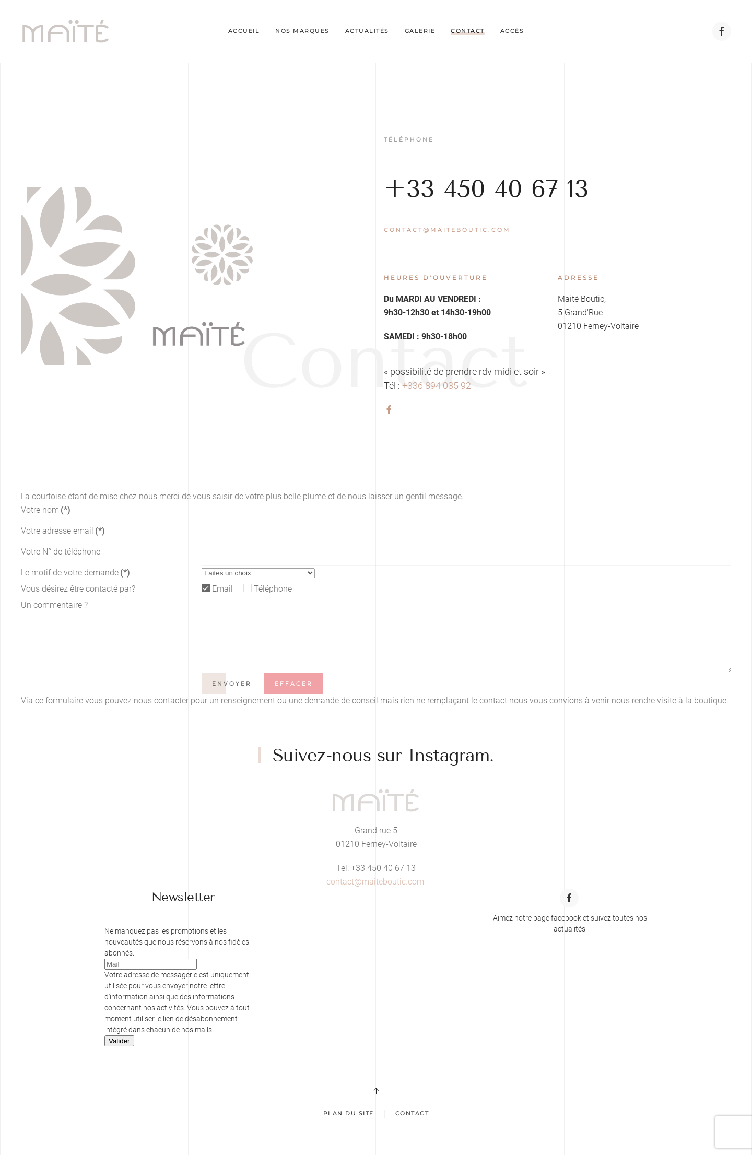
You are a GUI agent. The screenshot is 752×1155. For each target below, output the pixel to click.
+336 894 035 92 (436, 385)
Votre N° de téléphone (60, 552)
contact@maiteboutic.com (447, 229)
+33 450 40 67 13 (486, 189)
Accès (512, 30)
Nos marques (302, 30)
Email (222, 589)
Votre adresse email (63, 531)
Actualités (367, 30)
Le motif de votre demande (75, 573)
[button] (376, 1091)
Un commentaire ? (54, 605)
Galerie (420, 30)
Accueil (244, 30)
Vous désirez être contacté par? (78, 589)
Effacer (294, 683)
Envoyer (232, 683)
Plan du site (348, 1113)
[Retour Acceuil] (66, 31)
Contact (468, 30)
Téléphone (273, 589)
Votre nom (45, 510)
